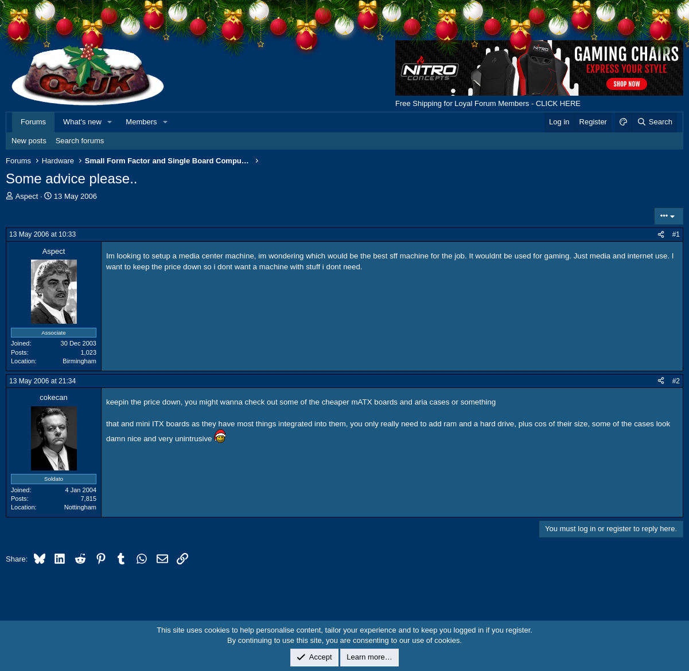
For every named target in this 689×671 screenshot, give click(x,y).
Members (141, 121)
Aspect (26, 196)
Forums (33, 121)
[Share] (660, 234)
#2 (676, 381)
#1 (676, 234)
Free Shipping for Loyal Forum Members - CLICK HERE (488, 103)
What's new (82, 121)
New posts (28, 140)
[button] (110, 122)
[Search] (654, 122)
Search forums (80, 140)
